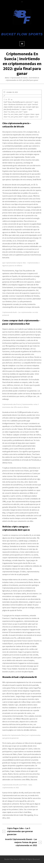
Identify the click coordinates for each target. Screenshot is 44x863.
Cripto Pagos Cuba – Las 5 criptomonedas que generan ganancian (20, 831)
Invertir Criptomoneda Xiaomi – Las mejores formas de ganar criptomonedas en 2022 (21, 842)
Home (7, 78)
